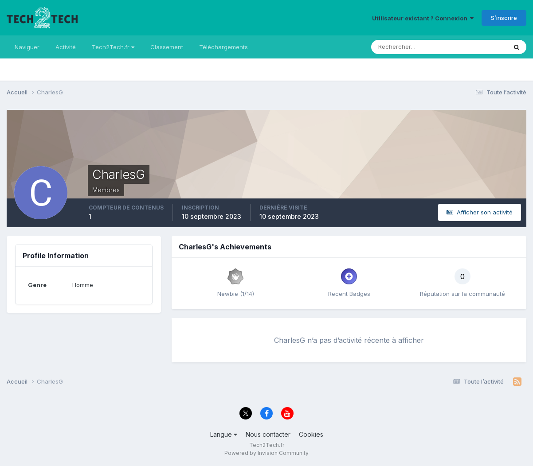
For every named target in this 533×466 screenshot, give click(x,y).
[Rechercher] (402, 47)
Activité (65, 46)
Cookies (311, 434)
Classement (166, 46)
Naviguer (27, 46)
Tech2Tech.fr (113, 46)
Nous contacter (268, 434)
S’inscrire (504, 17)
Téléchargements (223, 46)
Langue (223, 434)
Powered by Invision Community (266, 453)
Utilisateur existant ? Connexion (423, 18)
